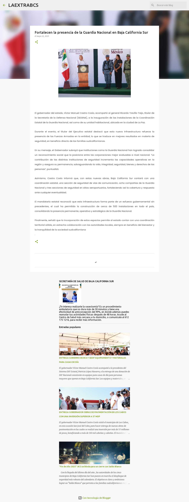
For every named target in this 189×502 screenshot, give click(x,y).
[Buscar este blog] (171, 5)
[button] (36, 42)
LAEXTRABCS (23, 5)
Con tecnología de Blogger (94, 498)
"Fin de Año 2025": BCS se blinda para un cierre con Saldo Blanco (90, 466)
